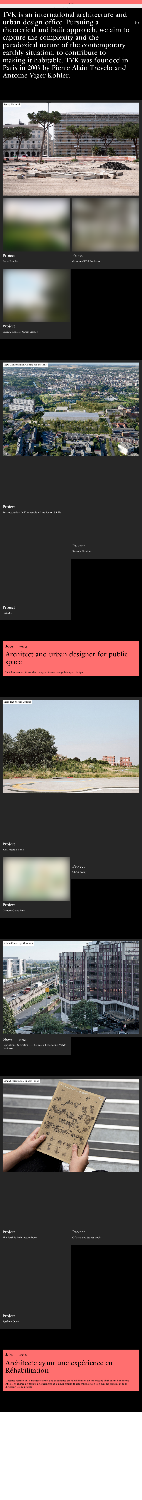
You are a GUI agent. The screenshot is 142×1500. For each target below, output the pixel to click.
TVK (4, 21)
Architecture (71, 13)
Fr (137, 22)
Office (71, 6)
